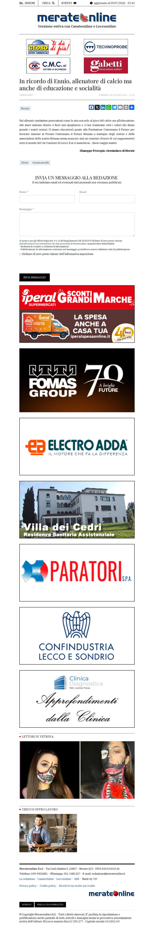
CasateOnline (46, 879)
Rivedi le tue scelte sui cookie (77, 885)
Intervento (26, 95)
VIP (95, 879)
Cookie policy (48, 885)
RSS (76, 879)
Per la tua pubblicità (50, 904)
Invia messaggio (34, 277)
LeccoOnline (63, 879)
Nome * (23, 192)
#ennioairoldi (40, 162)
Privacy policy (27, 885)
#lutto (24, 162)
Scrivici (26, 904)
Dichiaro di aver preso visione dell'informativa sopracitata (57, 254)
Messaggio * (26, 209)
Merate (25, 108)
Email (82, 192)
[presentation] (43, 264)
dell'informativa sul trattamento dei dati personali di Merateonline (52, 243)
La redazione (27, 879)
